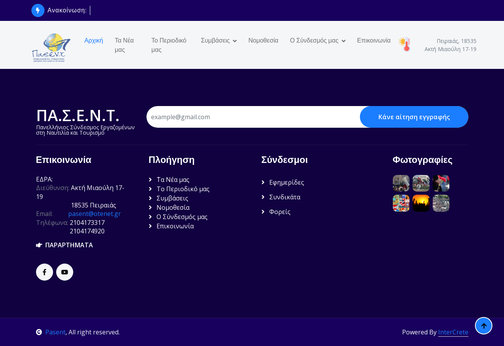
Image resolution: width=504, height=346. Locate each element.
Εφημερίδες (282, 182)
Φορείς (276, 211)
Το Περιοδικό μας (168, 44)
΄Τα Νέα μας (169, 179)
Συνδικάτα (280, 197)
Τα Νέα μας (124, 44)
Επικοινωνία (374, 40)
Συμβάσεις (215, 40)
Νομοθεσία (263, 40)
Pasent (50, 332)
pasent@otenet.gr (94, 213)
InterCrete (453, 332)
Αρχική (93, 40)
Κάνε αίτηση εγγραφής (414, 117)
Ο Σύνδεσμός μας (314, 40)
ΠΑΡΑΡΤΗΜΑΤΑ (64, 245)
